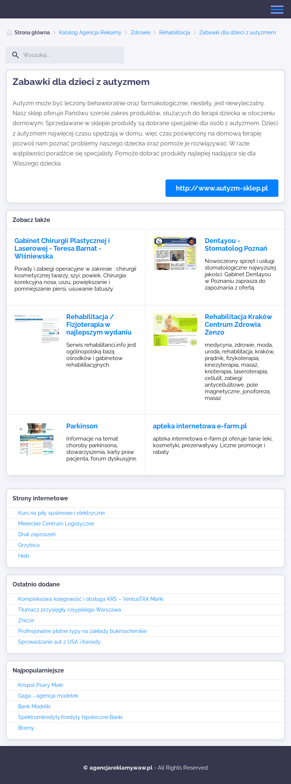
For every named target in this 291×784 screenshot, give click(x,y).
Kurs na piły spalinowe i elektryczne (61, 513)
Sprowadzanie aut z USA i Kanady (59, 642)
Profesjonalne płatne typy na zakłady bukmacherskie (82, 631)
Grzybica (29, 545)
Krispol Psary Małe (40, 685)
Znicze (26, 620)
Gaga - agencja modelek (48, 696)
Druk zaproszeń (37, 534)
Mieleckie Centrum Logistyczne (56, 524)
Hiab (23, 556)
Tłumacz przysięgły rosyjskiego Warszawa (69, 610)
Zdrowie (140, 32)
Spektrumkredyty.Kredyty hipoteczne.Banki (70, 717)
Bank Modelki (34, 706)
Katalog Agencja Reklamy (90, 32)
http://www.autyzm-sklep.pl (222, 188)
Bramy (26, 728)
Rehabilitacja (174, 32)
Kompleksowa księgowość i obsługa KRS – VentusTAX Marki (90, 599)
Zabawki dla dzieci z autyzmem (237, 32)
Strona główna (32, 32)
